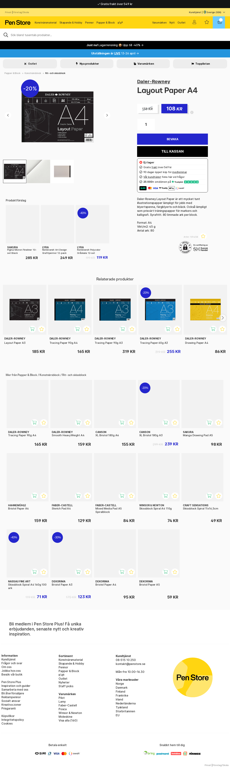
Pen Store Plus (11, 682)
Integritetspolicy (12, 719)
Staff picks (66, 686)
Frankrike (122, 695)
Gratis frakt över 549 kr (115, 4)
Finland (120, 691)
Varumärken (159, 22)
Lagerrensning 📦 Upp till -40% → (115, 45)
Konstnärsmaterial (46, 22)
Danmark (122, 687)
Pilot (62, 698)
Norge (120, 683)
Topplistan (202, 63)
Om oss (6, 667)
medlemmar (179, 172)
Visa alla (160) (68, 720)
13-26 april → (115, 53)
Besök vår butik (11, 674)
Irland (119, 699)
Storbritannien (125, 711)
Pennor (89, 22)
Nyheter (64, 682)
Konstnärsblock (33, 73)
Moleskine (65, 716)
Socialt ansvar (10, 701)
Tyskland (122, 707)
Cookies (7, 723)
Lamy (62, 701)
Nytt (172, 22)
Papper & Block (105, 22)
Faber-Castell (68, 705)
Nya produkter (89, 63)
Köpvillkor (8, 716)
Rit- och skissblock (55, 73)
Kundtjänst (195, 12)
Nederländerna (126, 703)
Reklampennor (11, 697)
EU (117, 715)
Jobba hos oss (11, 670)
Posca (63, 709)
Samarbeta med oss (14, 689)
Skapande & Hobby (70, 22)
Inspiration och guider (15, 686)
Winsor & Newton (70, 713)
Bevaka (172, 139)
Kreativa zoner (11, 704)
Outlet (181, 22)
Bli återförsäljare (12, 693)
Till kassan (172, 151)
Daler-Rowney (153, 81)
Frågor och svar (11, 663)
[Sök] (115, 35)
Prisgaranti (8, 708)
